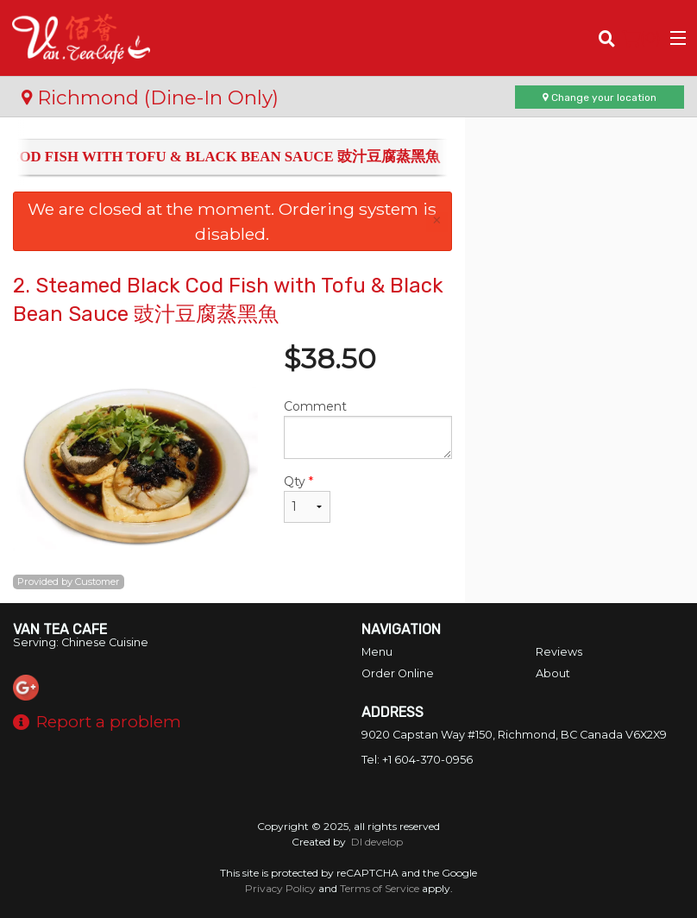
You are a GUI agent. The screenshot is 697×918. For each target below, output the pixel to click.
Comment (367, 429)
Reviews (559, 651)
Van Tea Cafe (60, 629)
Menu (376, 651)
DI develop (377, 841)
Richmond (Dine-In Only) (150, 97)
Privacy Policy (280, 888)
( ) (641, 38)
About (553, 673)
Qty (307, 498)
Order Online (397, 673)
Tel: (417, 759)
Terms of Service (379, 888)
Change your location (599, 97)
